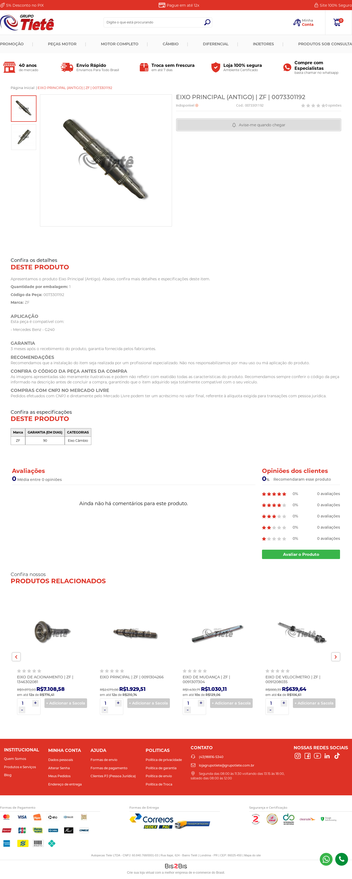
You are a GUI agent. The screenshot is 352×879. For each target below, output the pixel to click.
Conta (308, 24)
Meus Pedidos (59, 776)
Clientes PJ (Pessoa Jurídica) (113, 776)
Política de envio (159, 776)
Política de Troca (159, 784)
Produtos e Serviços (20, 767)
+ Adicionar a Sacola (65, 703)
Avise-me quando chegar (262, 125)
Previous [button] (16, 657)
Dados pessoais (60, 760)
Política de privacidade (164, 760)
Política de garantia (161, 768)
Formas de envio (104, 760)
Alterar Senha (59, 768)
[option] (24, 108)
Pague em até (183, 5)
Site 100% (336, 5)
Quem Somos (15, 759)
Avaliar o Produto (301, 554)
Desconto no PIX (25, 5)
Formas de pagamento (109, 768)
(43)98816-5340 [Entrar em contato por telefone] (341, 859)
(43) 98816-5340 (326, 859)
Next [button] (336, 657)
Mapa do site (252, 855)
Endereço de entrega (65, 784)
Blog (7, 775)
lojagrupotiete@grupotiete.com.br (226, 765)
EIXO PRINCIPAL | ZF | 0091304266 (132, 677)
